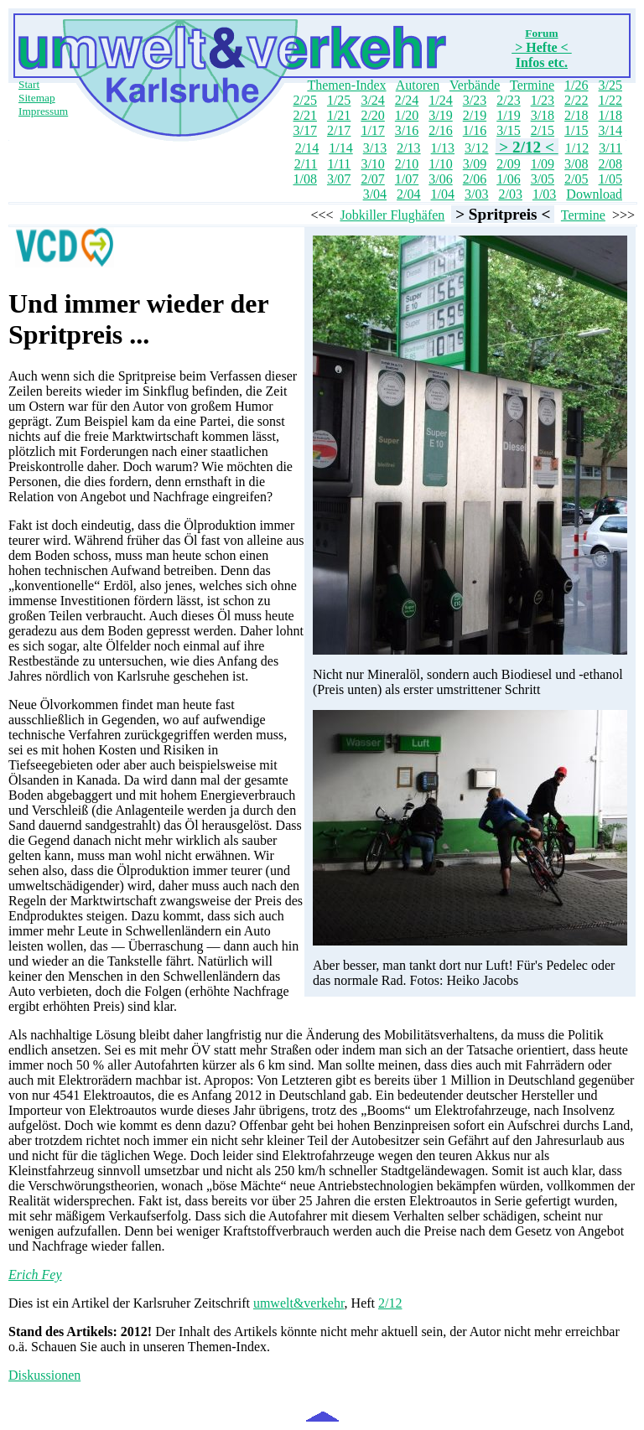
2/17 (339, 130)
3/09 (474, 164)
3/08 (576, 164)
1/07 (406, 179)
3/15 (508, 130)
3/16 (406, 130)
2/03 (510, 194)
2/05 (576, 179)
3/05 (542, 179)
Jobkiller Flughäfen (392, 215)
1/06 (508, 179)
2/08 (610, 164)
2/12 (390, 1303)
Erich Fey (35, 1274)
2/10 (406, 164)
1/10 (440, 164)
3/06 (440, 179)
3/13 (375, 148)
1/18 (610, 115)
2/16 (440, 130)
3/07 (339, 179)
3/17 (304, 130)
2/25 (304, 100)
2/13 (408, 148)
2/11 (306, 164)
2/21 (304, 115)
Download (594, 194)
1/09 (542, 164)
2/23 (508, 100)
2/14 (307, 148)
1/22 (610, 100)
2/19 (474, 115)
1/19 (508, 115)
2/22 (576, 100)
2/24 (406, 100)
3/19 (440, 115)
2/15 (542, 130)
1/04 (442, 194)
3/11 (610, 148)
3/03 (476, 194)
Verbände (474, 85)
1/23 (542, 100)
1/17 (372, 130)
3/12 (476, 148)
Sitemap (36, 97)
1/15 (576, 130)
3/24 (372, 100)
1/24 (440, 100)
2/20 (372, 115)
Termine (532, 85)
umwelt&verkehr (299, 1303)
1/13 (442, 148)
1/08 (304, 179)
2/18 (576, 115)
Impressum (43, 111)
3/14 (610, 130)
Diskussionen (44, 1375)
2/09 (508, 164)
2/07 (372, 179)
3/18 (542, 115)
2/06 (474, 179)
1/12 (577, 148)
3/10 (372, 164)
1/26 (576, 85)
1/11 (339, 164)
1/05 (610, 179)
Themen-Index (346, 85)
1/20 (406, 115)
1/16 (474, 130)
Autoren (417, 85)
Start (28, 84)
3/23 (474, 100)
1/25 (339, 100)
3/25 (610, 85)
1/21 (339, 115)
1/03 (544, 194)
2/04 (408, 194)
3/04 (375, 194)
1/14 (340, 148)
